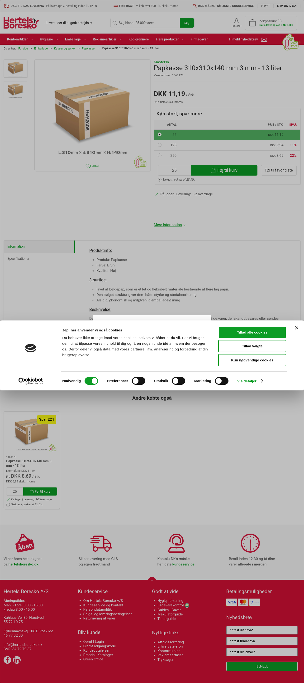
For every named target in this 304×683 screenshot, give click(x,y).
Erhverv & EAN (162, 354)
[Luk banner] (296, 620)
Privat (134, 354)
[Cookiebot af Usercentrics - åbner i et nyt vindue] (31, 673)
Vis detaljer (246, 674)
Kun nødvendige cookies (252, 653)
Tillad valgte (252, 639)
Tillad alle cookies (252, 625)
